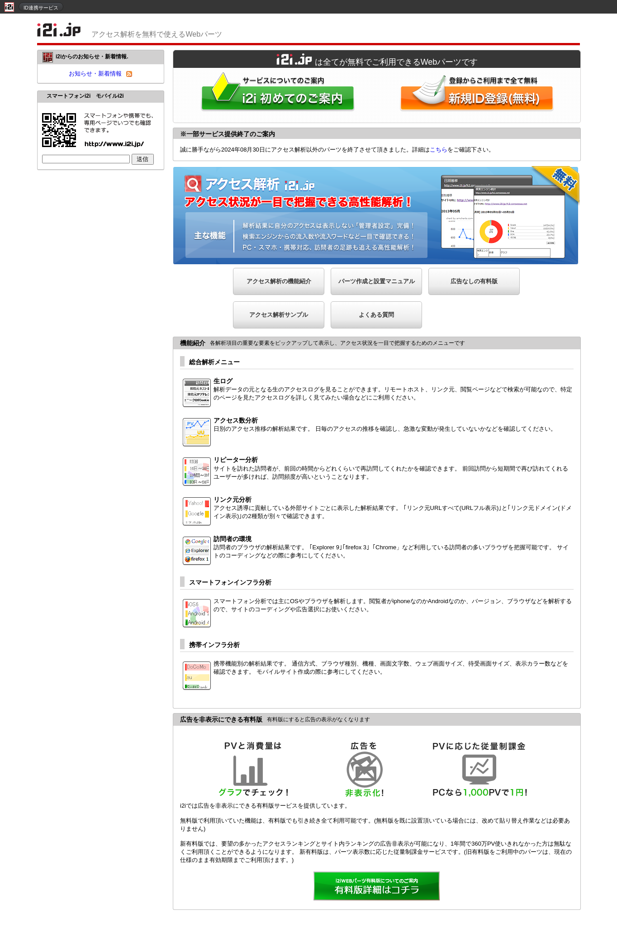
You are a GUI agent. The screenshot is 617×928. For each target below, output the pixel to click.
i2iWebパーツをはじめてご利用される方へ (275, 95)
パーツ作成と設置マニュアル (376, 281)
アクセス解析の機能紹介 (279, 281)
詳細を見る (376, 887)
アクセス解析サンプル (278, 314)
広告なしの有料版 (474, 281)
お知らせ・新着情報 (95, 73)
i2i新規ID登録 (478, 95)
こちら (438, 149)
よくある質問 (376, 314)
